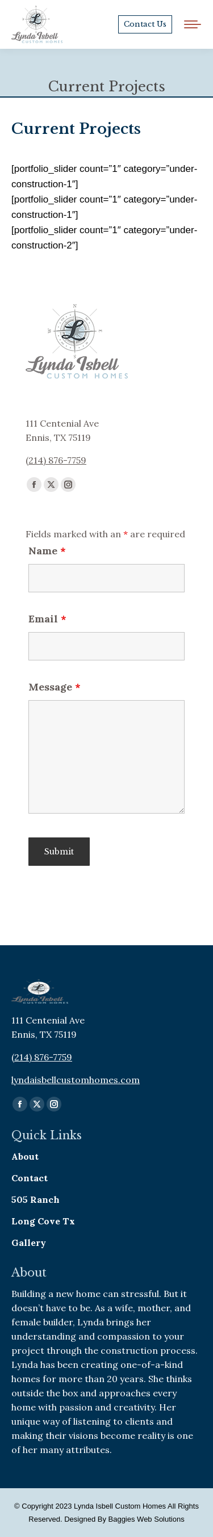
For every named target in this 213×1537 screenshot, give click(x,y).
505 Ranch (35, 1199)
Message (54, 686)
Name (47, 550)
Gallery (28, 1242)
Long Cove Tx (43, 1221)
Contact (29, 1178)
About (25, 1156)
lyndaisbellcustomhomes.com (75, 1079)
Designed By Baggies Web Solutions (124, 1519)
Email (47, 618)
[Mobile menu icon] (192, 24)
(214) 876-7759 (56, 460)
